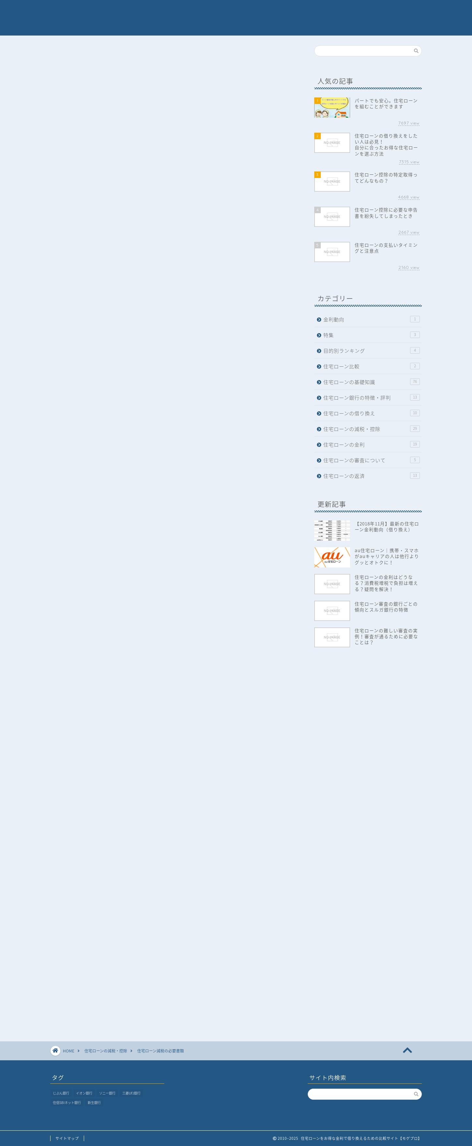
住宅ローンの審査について (371, 460)
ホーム (175, 10)
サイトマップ (67, 1138)
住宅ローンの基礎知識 (371, 382)
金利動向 (371, 319)
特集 (290, 10)
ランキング (256, 10)
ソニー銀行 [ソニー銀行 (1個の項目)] (107, 1093)
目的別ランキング (371, 350)
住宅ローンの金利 (371, 444)
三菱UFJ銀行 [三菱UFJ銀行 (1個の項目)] (131, 1093)
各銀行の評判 (213, 10)
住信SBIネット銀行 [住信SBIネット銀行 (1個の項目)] (67, 1102)
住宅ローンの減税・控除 (82, 58)
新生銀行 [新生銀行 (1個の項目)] (94, 1102)
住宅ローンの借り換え (371, 413)
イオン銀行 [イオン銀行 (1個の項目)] (84, 1093)
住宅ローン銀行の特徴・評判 (371, 397)
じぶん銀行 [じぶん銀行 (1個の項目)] (61, 1093)
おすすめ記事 (325, 10)
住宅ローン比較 (371, 366)
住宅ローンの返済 (371, 475)
